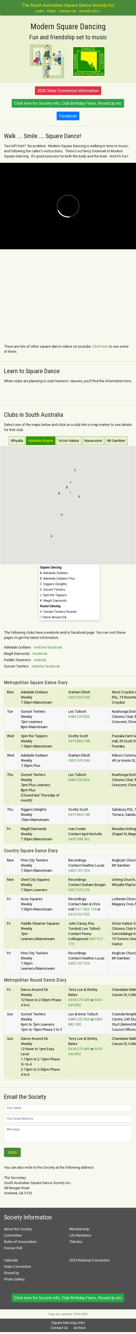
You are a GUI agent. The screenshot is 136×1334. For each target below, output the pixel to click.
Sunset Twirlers (54, 589)
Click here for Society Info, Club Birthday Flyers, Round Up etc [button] (68, 103)
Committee (13, 1235)
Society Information (28, 1217)
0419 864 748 (79, 741)
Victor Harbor (68, 441)
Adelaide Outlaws (55, 573)
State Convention (17, 1266)
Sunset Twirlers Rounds (60, 612)
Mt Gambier (116, 441)
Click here (100, 346)
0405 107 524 (79, 870)
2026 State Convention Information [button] (68, 90)
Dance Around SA (54, 617)
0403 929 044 (79, 697)
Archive (80, 1328)
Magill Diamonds (55, 601)
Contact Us (67, 11)
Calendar (11, 1260)
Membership (79, 1229)
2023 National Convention (89, 1260)
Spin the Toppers (55, 595)
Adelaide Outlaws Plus (59, 578)
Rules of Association (20, 1242)
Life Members (80, 1235)
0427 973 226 (79, 890)
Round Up (11, 1273)
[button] (59, 494)
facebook (54, 647)
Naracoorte (93, 441)
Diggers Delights (55, 584)
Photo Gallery (14, 1279)
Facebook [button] (68, 116)
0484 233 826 (79, 717)
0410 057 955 (79, 914)
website (40, 647)
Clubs (51, 11)
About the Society (18, 1229)
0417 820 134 (85, 909)
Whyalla (17, 441)
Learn (39, 11)
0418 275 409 (79, 1000)
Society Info (88, 11)
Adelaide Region (40, 441)
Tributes (75, 1242)
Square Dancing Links (68, 1323)
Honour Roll (13, 1248)
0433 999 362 (79, 839)
